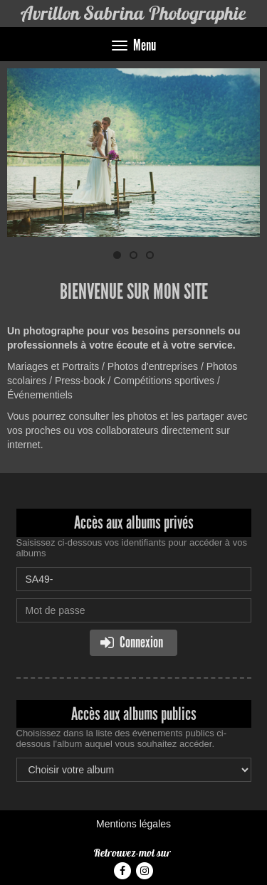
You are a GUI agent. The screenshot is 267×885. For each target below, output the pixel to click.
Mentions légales (133, 824)
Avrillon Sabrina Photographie (133, 13)
